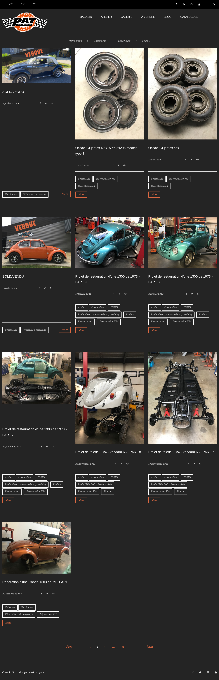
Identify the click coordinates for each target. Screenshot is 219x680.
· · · (209, 16)
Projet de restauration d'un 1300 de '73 (98, 314)
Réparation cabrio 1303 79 (19, 614)
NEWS (114, 307)
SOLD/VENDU (13, 92)
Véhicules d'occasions (34, 194)
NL (34, 4)
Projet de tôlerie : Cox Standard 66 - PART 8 (108, 452)
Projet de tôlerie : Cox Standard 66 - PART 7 (181, 452)
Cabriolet (10, 607)
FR (10, 4)
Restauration (85, 321)
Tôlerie (107, 491)
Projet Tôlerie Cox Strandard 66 (95, 484)
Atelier (106, 16)
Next (150, 647)
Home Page (75, 41)
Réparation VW (48, 614)
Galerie (126, 16)
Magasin (86, 16)
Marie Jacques (36, 672)
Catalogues (189, 16)
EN (22, 4)
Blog (167, 16)
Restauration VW (108, 321)
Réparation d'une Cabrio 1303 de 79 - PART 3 (36, 582)
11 (123, 647)
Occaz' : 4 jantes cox (163, 148)
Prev (69, 647)
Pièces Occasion (86, 186)
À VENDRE (148, 16)
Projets (130, 314)
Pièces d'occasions (105, 179)
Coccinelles (100, 41)
